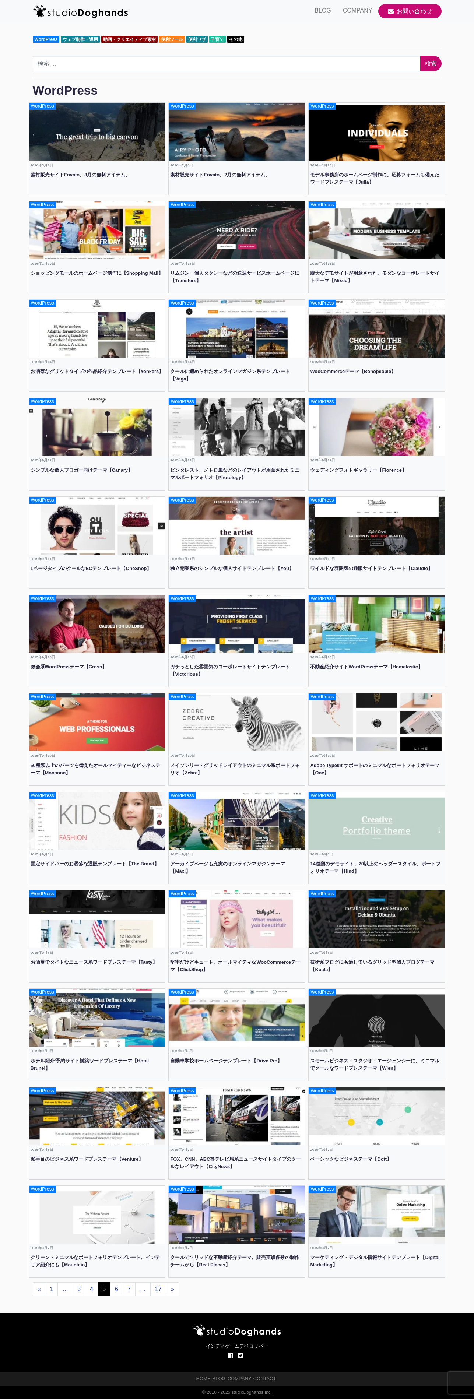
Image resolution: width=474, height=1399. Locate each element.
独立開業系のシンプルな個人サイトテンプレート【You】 (232, 568)
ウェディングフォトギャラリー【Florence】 (358, 470)
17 (158, 1289)
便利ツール (172, 39)
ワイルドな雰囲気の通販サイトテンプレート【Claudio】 (371, 568)
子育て (217, 39)
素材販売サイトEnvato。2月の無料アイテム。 (220, 174)
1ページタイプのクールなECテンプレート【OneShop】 (91, 568)
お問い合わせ (410, 11)
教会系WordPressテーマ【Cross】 (69, 666)
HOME (203, 1378)
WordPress (45, 39)
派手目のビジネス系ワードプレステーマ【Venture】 (87, 1159)
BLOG (323, 10)
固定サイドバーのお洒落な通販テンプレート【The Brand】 (95, 864)
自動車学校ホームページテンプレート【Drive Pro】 (226, 1061)
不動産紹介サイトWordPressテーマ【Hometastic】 (366, 666)
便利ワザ (197, 39)
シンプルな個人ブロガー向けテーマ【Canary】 (82, 470)
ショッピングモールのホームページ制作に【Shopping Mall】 (97, 273)
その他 (235, 39)
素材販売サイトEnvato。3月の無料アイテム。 (80, 174)
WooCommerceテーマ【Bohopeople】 (353, 371)
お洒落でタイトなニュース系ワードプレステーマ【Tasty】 (94, 962)
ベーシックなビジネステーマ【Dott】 (351, 1159)
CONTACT (264, 1378)
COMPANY (357, 10)
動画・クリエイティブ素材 (129, 39)
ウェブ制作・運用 (80, 39)
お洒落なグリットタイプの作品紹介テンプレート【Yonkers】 (97, 371)
